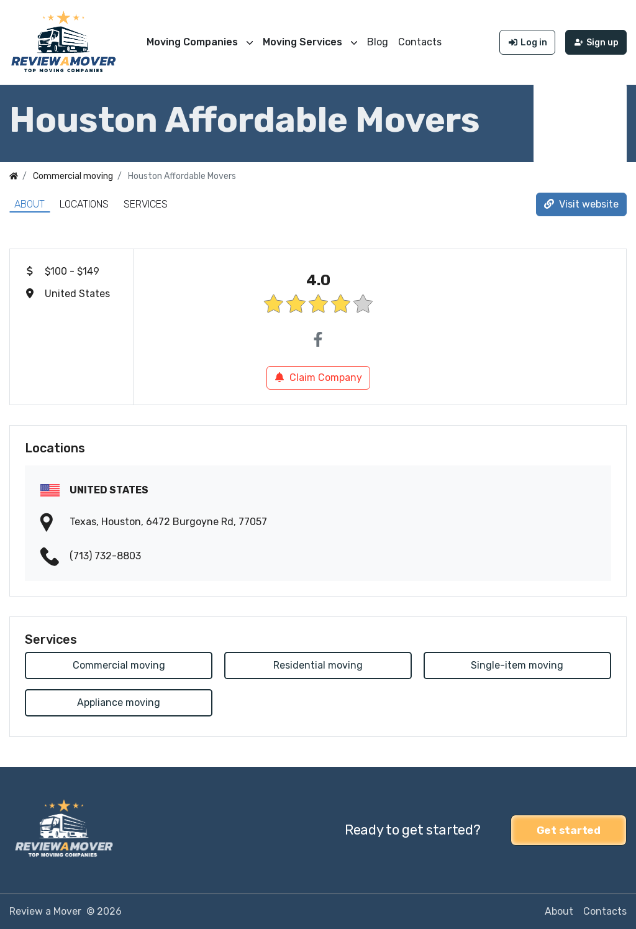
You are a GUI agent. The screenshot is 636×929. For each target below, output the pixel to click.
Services (146, 204)
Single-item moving (517, 665)
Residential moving (318, 665)
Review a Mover (45, 911)
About (29, 204)
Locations (84, 204)
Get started (569, 830)
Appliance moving (118, 702)
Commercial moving (119, 665)
